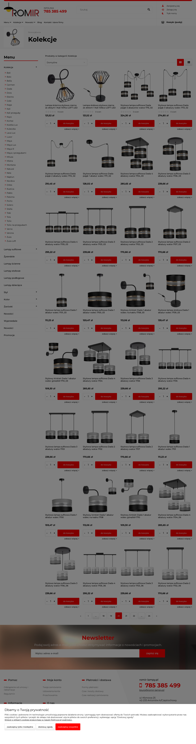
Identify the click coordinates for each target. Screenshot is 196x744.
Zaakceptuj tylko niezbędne (20, 727)
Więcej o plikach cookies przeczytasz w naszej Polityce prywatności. (38, 720)
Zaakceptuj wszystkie (68, 727)
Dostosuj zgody (45, 727)
